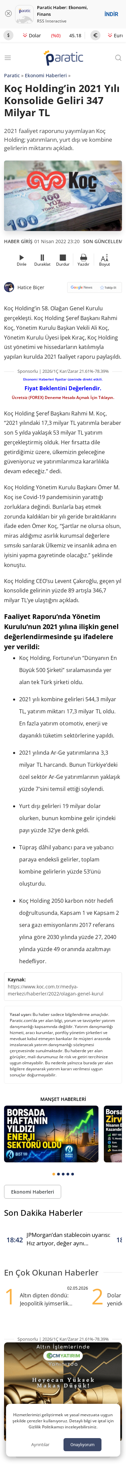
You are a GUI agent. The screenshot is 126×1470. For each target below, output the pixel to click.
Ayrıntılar (40, 1444)
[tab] (53, 1174)
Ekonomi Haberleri (46, 75)
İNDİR (111, 14)
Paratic (12, 75)
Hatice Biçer (30, 287)
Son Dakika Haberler (43, 1212)
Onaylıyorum (82, 1444)
